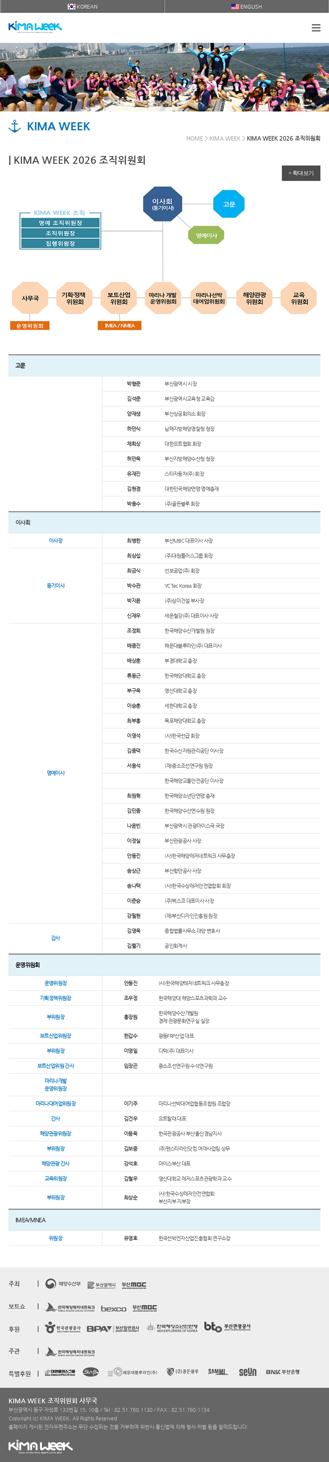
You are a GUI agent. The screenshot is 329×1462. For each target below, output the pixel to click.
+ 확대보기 (301, 173)
